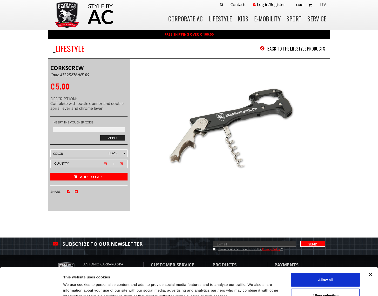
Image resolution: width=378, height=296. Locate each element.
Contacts (238, 4)
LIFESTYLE (220, 19)
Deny (325, 283)
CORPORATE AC (185, 19)
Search (221, 4)
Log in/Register (271, 4)
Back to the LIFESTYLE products (296, 48)
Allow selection (325, 267)
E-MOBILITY (267, 19)
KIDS (243, 19)
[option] (230, 129)
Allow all (325, 252)
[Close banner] (370, 246)
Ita (323, 4)
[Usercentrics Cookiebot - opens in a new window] (31, 286)
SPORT (294, 19)
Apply (112, 138)
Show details (253, 284)
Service (316, 19)
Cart (300, 5)
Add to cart (92, 176)
